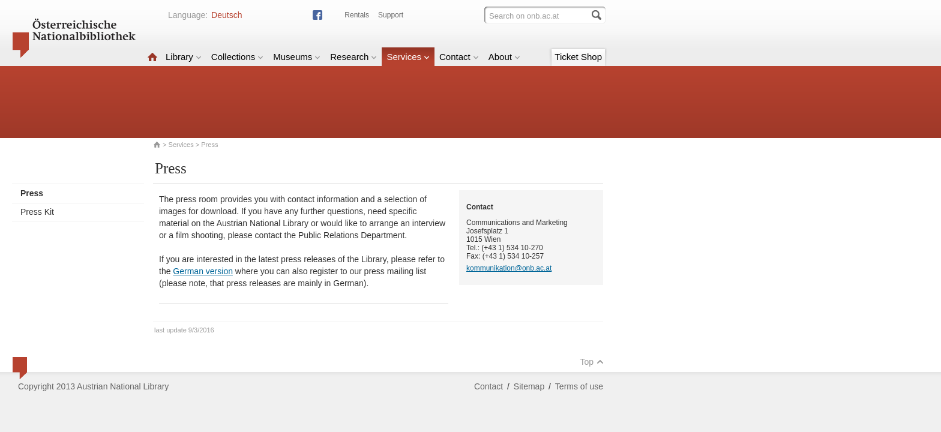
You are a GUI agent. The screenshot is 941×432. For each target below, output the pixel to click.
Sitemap (529, 386)
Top (592, 362)
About (504, 57)
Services (408, 57)
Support (390, 15)
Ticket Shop (578, 57)
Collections (237, 57)
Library (184, 57)
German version (203, 271)
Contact (459, 57)
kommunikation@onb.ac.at (509, 268)
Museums (296, 57)
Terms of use (579, 386)
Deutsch (226, 15)
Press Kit (37, 212)
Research (353, 57)
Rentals (356, 15)
